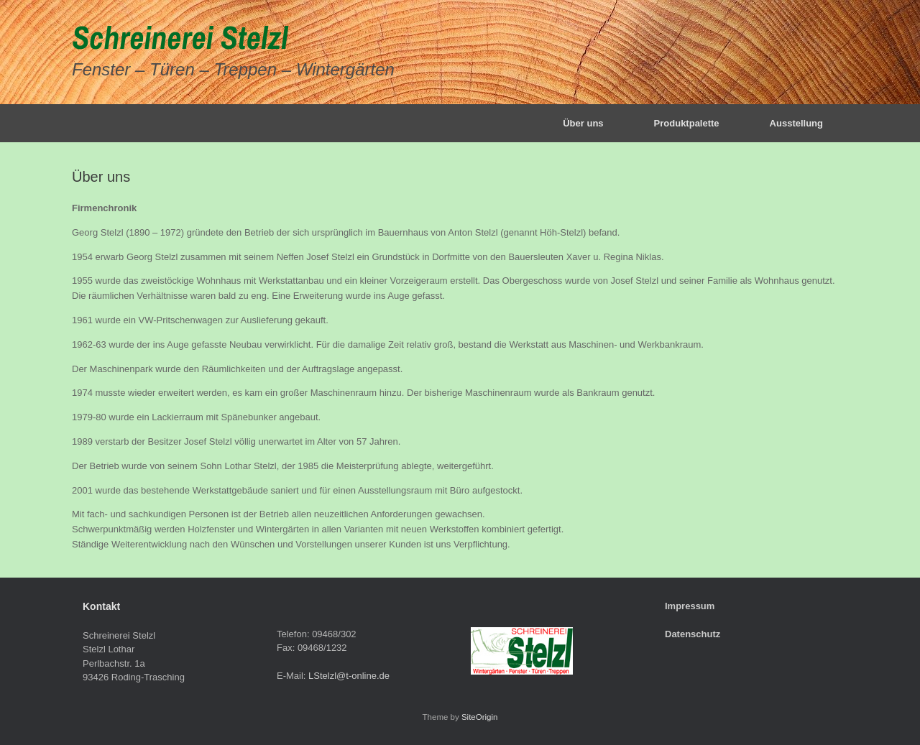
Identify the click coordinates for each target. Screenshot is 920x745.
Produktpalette (686, 123)
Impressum (689, 606)
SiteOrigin (479, 717)
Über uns (583, 123)
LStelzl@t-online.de (349, 675)
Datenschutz (692, 634)
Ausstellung (796, 123)
